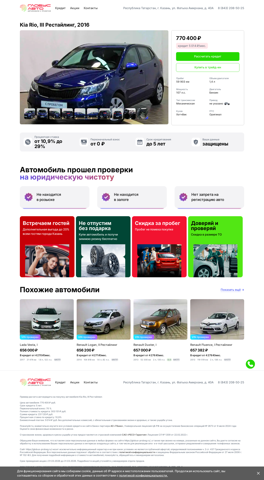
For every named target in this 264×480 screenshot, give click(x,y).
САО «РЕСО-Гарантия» (134, 434)
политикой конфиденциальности (137, 452)
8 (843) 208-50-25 (231, 8)
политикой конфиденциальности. (143, 475)
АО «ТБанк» (117, 426)
